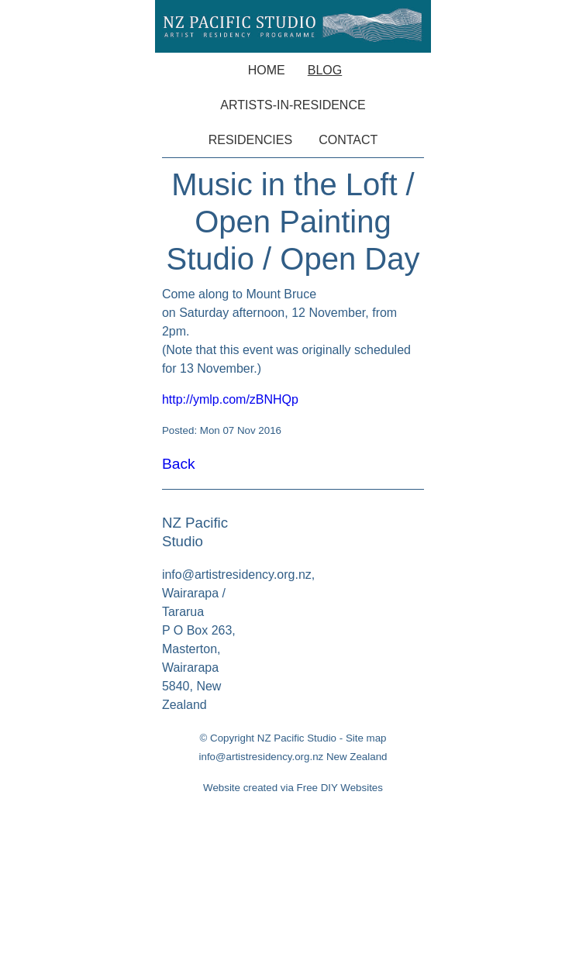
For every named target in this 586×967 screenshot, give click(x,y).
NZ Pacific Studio (296, 738)
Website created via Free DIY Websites (293, 787)
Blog (325, 70)
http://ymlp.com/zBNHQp (230, 399)
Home (266, 70)
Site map (366, 738)
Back (178, 464)
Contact (348, 139)
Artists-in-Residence (292, 105)
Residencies (250, 139)
